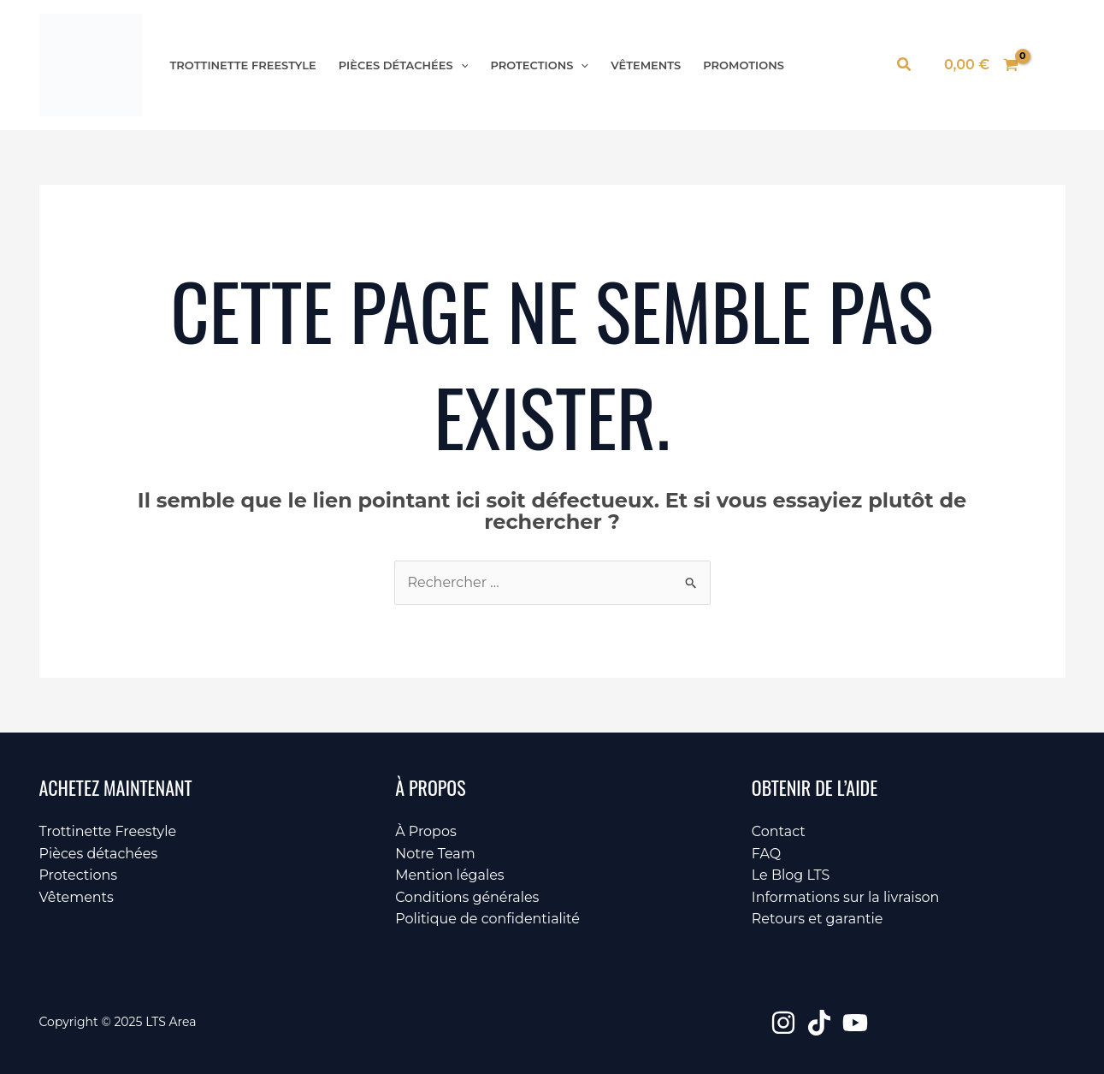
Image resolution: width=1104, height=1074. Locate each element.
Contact (779, 831)
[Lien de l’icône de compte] (1051, 65)
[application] (461, 65)
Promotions (743, 65)
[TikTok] (819, 1022)
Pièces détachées (404, 65)
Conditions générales (467, 897)
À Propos (426, 831)
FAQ (766, 854)
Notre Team (435, 854)
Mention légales (450, 875)
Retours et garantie (817, 919)
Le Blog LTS (791, 875)
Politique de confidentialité (487, 919)
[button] (904, 65)
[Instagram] (783, 1022)
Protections (539, 65)
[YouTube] (855, 1022)
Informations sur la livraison (846, 897)
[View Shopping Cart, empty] (981, 65)
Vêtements (646, 65)
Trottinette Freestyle (243, 65)
